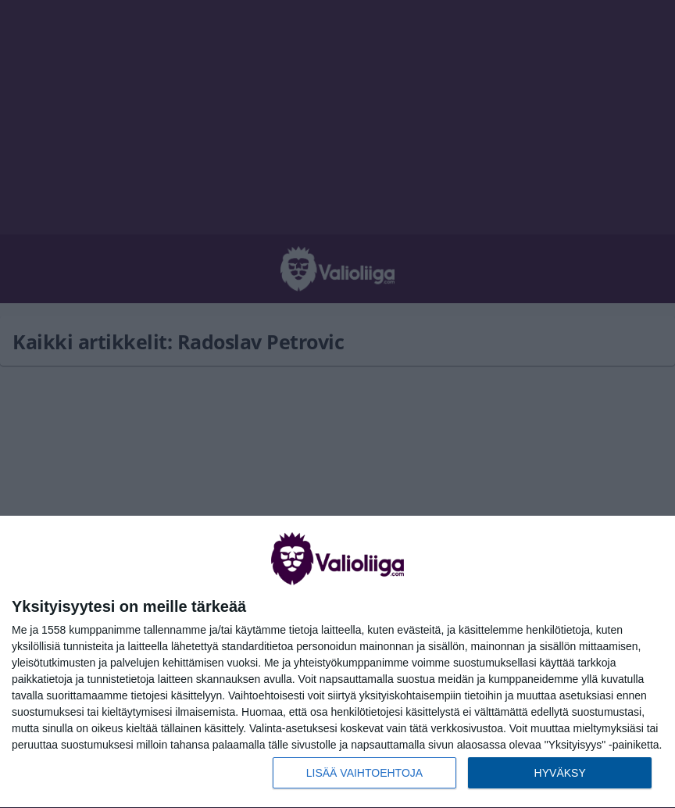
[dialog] (337, 662)
